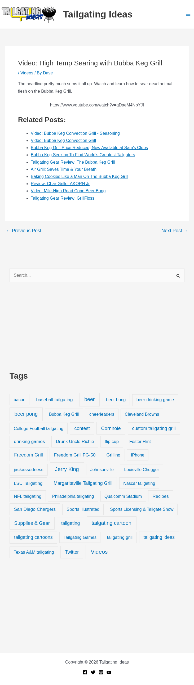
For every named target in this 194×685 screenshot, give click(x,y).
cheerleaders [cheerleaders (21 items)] (101, 414)
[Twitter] (93, 672)
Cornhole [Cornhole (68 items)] (111, 428)
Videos (26, 73)
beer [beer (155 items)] (89, 399)
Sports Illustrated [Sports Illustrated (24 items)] (83, 509)
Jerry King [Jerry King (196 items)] (67, 469)
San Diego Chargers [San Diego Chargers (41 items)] (35, 509)
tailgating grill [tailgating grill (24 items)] (120, 537)
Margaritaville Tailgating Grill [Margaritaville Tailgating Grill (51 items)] (83, 483)
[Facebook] (85, 672)
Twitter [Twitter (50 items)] (72, 552)
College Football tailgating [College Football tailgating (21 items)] (39, 428)
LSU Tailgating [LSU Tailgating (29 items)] (28, 483)
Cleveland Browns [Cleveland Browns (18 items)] (142, 414)
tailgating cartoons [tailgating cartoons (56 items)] (33, 537)
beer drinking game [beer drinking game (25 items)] (155, 399)
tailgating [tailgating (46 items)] (70, 523)
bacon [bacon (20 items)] (19, 399)
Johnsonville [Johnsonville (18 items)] (102, 469)
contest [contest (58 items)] (82, 428)
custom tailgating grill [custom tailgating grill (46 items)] (153, 428)
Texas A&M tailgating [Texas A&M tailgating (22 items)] (34, 552)
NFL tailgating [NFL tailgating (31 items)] (27, 496)
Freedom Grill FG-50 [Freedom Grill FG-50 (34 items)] (75, 455)
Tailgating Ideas (98, 14)
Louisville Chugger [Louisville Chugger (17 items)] (141, 469)
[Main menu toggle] (188, 14)
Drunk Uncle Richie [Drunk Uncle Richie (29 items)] (75, 441)
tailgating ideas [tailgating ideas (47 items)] (159, 537)
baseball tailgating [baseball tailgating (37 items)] (54, 399)
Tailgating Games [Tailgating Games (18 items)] (80, 537)
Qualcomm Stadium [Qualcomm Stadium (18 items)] (123, 496)
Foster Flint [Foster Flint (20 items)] (140, 441)
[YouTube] (109, 672)
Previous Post (23, 230)
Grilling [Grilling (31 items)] (113, 455)
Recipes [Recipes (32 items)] (160, 496)
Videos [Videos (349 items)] (99, 552)
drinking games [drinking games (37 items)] (29, 441)
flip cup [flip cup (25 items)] (112, 441)
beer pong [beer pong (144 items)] (26, 414)
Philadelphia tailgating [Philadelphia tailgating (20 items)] (73, 496)
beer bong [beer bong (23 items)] (116, 399)
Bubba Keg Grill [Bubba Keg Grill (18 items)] (64, 414)
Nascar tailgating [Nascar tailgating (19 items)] (139, 483)
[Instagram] (101, 672)
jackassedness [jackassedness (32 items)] (28, 469)
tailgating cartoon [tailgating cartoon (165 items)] (111, 523)
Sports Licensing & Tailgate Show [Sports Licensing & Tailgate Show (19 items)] (141, 509)
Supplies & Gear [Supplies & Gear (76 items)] (32, 523)
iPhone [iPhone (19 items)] (137, 455)
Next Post (174, 230)
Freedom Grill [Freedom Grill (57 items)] (28, 455)
